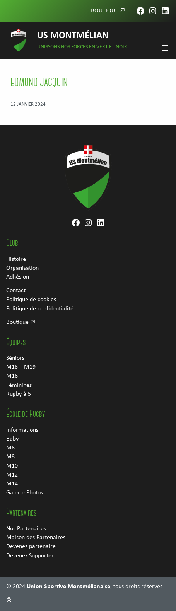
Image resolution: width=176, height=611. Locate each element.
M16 (12, 376)
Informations (22, 430)
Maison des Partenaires (35, 537)
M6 (10, 448)
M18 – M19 (21, 367)
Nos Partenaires (26, 529)
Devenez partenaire (31, 546)
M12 (12, 475)
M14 (12, 484)
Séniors (15, 358)
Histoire (16, 259)
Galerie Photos (24, 493)
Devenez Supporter (30, 556)
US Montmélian (72, 36)
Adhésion (17, 277)
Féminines (19, 385)
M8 (10, 457)
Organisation (22, 268)
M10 (12, 466)
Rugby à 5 (18, 394)
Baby (12, 439)
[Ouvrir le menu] (165, 48)
